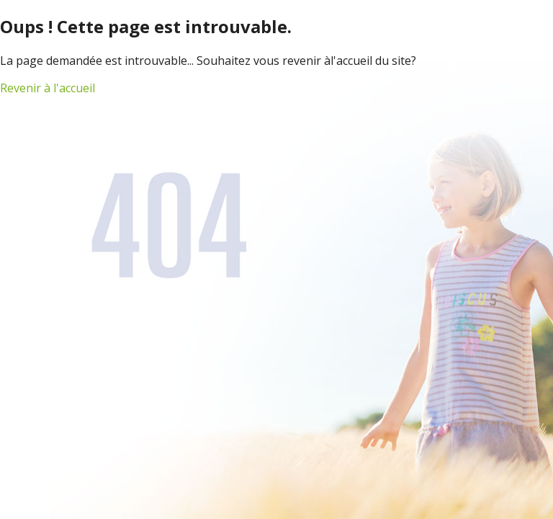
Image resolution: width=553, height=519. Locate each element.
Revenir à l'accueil (47, 88)
